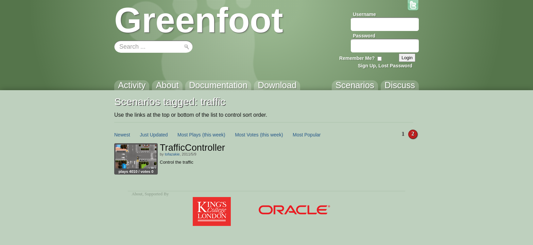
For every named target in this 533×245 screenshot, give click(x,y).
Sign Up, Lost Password (385, 65)
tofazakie (172, 154)
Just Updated (154, 134)
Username (364, 14)
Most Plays (189, 134)
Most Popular (307, 134)
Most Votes (246, 134)
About (137, 194)
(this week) (213, 134)
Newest (122, 134)
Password (364, 35)
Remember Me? (357, 58)
